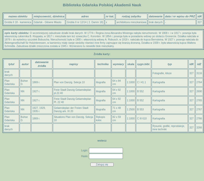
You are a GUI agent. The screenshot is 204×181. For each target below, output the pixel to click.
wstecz (102, 140)
